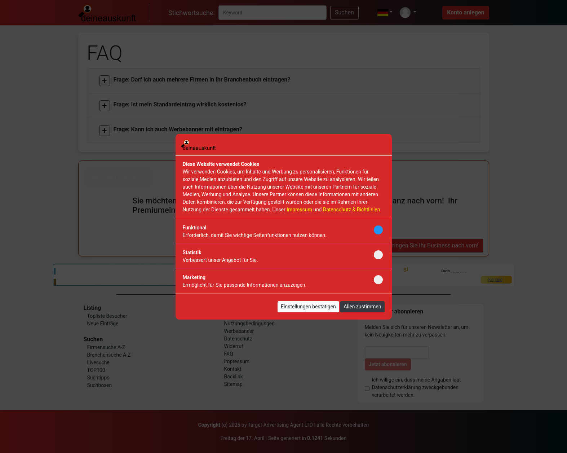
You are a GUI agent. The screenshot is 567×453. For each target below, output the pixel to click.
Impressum (299, 209)
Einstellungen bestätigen (308, 306)
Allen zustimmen (362, 306)
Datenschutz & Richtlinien (351, 209)
